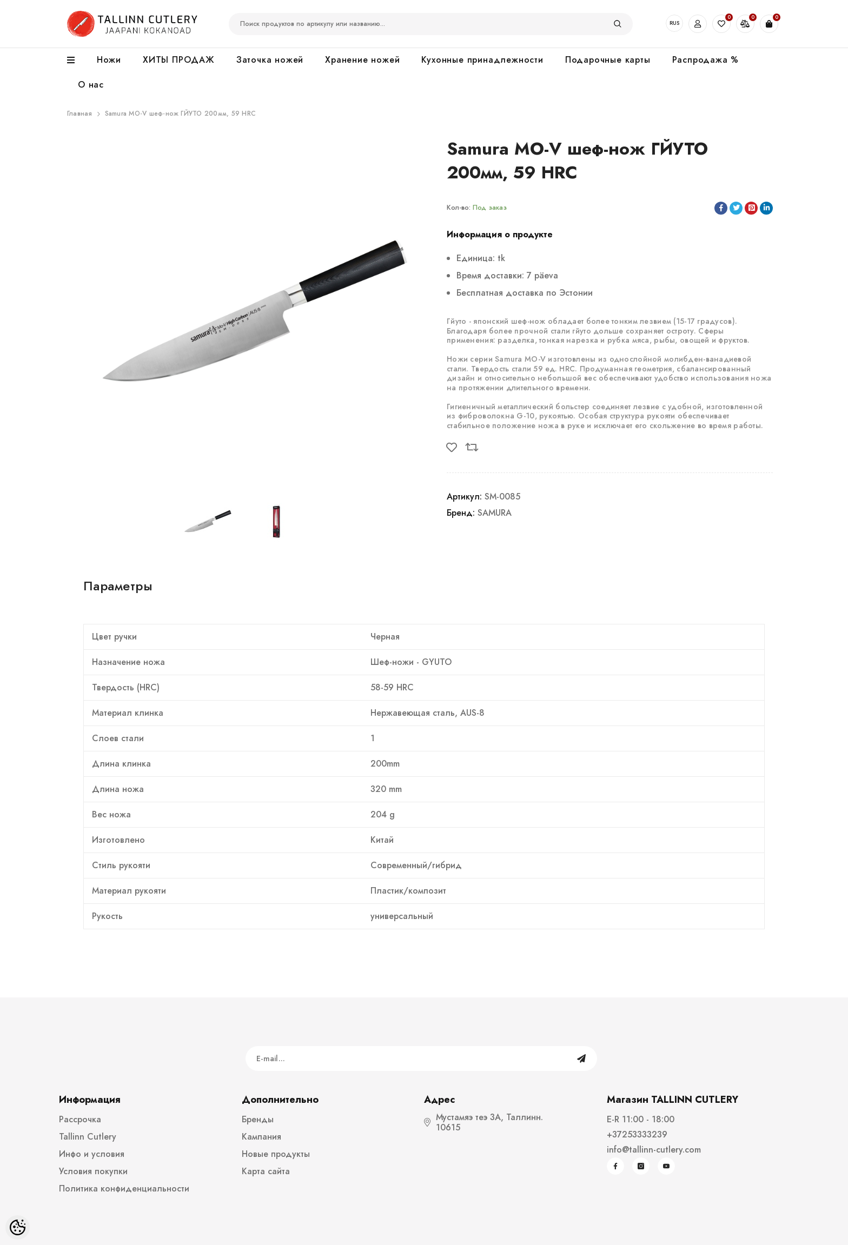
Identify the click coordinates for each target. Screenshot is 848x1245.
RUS (674, 23)
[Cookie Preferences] (17, 1227)
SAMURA (495, 513)
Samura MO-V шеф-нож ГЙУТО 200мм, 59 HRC (180, 113)
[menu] (76, 60)
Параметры (118, 585)
